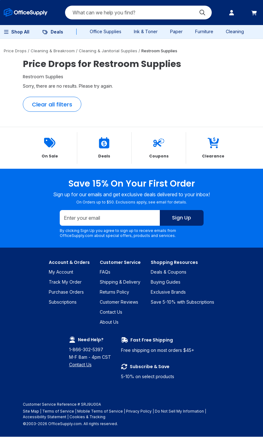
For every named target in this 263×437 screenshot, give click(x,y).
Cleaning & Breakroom (53, 50)
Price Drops (16, 50)
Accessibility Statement (44, 417)
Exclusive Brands (168, 292)
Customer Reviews (119, 302)
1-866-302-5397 (86, 349)
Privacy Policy (139, 411)
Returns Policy (114, 292)
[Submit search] (202, 12)
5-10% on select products (157, 371)
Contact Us (111, 312)
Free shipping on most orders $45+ (157, 345)
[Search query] (138, 12)
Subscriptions (63, 302)
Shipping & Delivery (120, 282)
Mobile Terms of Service (100, 411)
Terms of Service (58, 411)
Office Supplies (105, 31)
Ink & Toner (146, 31)
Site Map (31, 411)
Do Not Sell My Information (179, 411)
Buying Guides (165, 282)
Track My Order (65, 282)
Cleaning (235, 31)
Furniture (204, 31)
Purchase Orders (66, 292)
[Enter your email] (110, 218)
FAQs (105, 272)
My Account (61, 272)
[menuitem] (26, 12)
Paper (176, 31)
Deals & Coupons (168, 272)
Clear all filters (52, 104)
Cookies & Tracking (87, 417)
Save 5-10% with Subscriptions (182, 302)
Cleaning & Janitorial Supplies (109, 50)
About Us (109, 322)
